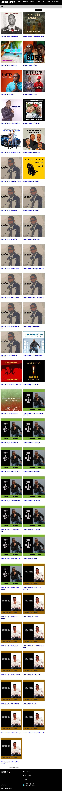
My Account (55, 1)
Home (19, 1)
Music (25, 1)
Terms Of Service (27, 775)
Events (38, 1)
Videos (32, 1)
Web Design (3, 784)
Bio (43, 1)
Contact (25, 779)
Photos (48, 1)
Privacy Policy (26, 771)
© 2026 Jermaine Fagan (6, 788)
